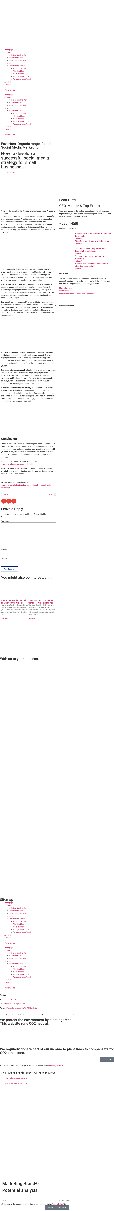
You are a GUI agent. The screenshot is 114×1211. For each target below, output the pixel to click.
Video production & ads (18, 60)
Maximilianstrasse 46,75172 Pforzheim (21, 1008)
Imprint (7, 1075)
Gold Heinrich (18, 74)
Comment (5, 521)
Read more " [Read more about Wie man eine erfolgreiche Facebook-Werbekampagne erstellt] (78, 268)
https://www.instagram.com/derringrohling (18, 464)
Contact (7, 85)
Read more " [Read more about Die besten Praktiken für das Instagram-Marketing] (78, 261)
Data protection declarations (15, 1078)
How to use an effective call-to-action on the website (13, 601)
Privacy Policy (57, 1204)
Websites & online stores (18, 55)
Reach (46, 144)
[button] (3, 501)
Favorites (8, 144)
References (8, 63)
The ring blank (18, 71)
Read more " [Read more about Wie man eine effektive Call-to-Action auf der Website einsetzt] (4, 618)
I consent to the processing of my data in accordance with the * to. (34, 1204)
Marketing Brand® (55, 1065)
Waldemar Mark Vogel (22, 79)
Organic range (28, 144)
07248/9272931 (11, 999)
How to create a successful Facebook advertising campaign (91, 264)
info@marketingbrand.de (15, 1004)
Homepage (8, 50)
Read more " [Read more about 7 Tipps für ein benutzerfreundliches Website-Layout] (78, 244)
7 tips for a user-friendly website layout (92, 241)
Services (7, 52)
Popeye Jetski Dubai (21, 76)
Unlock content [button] (65, 291)
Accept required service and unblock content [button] (76, 293)
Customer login (10, 90)
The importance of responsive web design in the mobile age (90, 249)
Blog (6, 87)
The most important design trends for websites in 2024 (40, 601)
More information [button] (66, 288)
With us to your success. (19, 659)
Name (4, 550)
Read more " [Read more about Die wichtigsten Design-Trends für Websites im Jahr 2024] (32, 618)
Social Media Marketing (18, 58)
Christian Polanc (19, 68)
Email (4, 559)
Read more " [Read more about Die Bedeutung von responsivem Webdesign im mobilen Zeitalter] (78, 253)
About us (8, 82)
